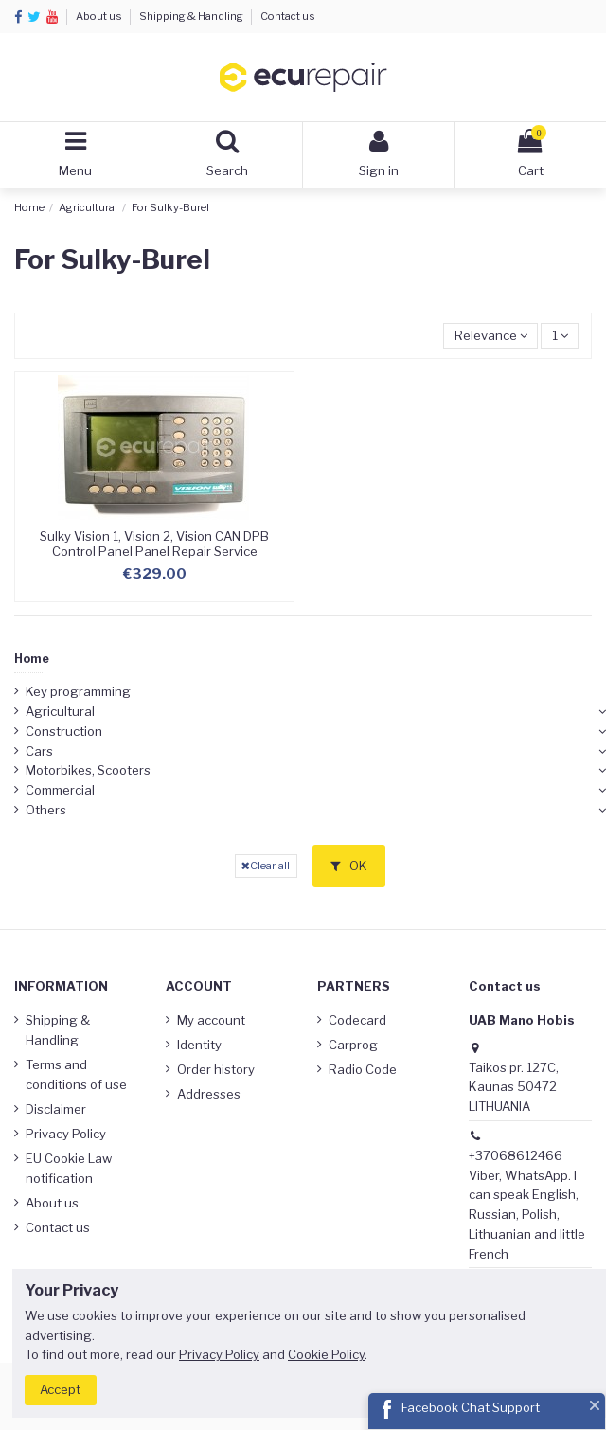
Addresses (209, 1093)
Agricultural (60, 711)
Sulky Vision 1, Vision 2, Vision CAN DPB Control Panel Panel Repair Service (154, 543)
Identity (199, 1044)
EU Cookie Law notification (69, 1168)
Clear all (265, 865)
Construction (64, 731)
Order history (216, 1069)
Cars (39, 751)
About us (100, 16)
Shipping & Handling (192, 16)
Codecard (357, 1020)
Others (46, 809)
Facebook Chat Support (470, 1407)
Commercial (60, 789)
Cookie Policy (326, 1354)
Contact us (287, 16)
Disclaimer (56, 1109)
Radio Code (363, 1069)
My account (211, 1020)
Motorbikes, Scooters (88, 770)
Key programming (78, 691)
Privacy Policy (66, 1133)
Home (31, 659)
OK (348, 865)
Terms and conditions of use (76, 1074)
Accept (60, 1389)
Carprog (353, 1044)
